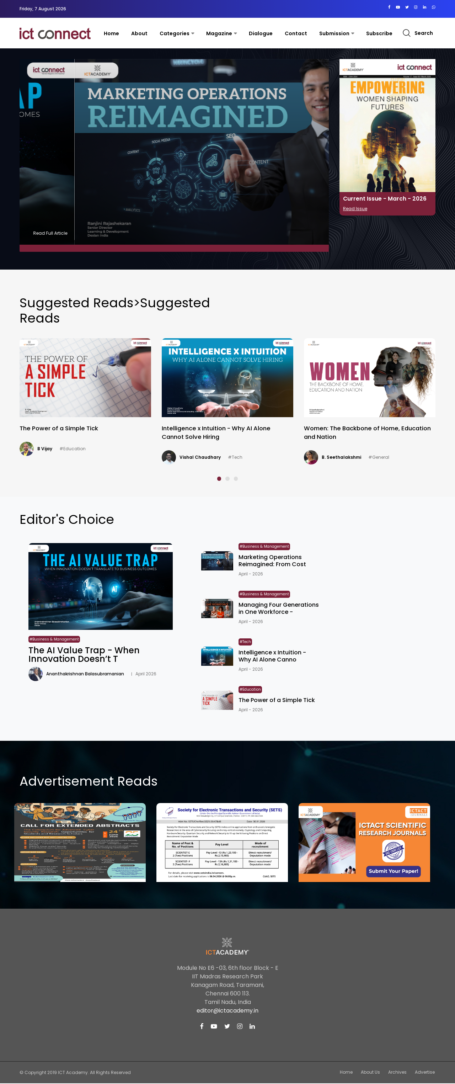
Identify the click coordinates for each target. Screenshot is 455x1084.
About (139, 33)
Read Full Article (305, 233)
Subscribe (379, 33)
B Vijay (187, 449)
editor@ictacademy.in (227, 1011)
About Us (373, 1073)
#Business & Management (49, 469)
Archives (399, 1073)
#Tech (375, 457)
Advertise (425, 1073)
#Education (214, 449)
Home (111, 33)
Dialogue (261, 33)
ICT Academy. (73, 1073)
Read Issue (355, 209)
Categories (174, 33)
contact (296, 33)
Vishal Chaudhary (341, 457)
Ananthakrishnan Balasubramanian (76, 457)
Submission (334, 33)
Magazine (219, 33)
